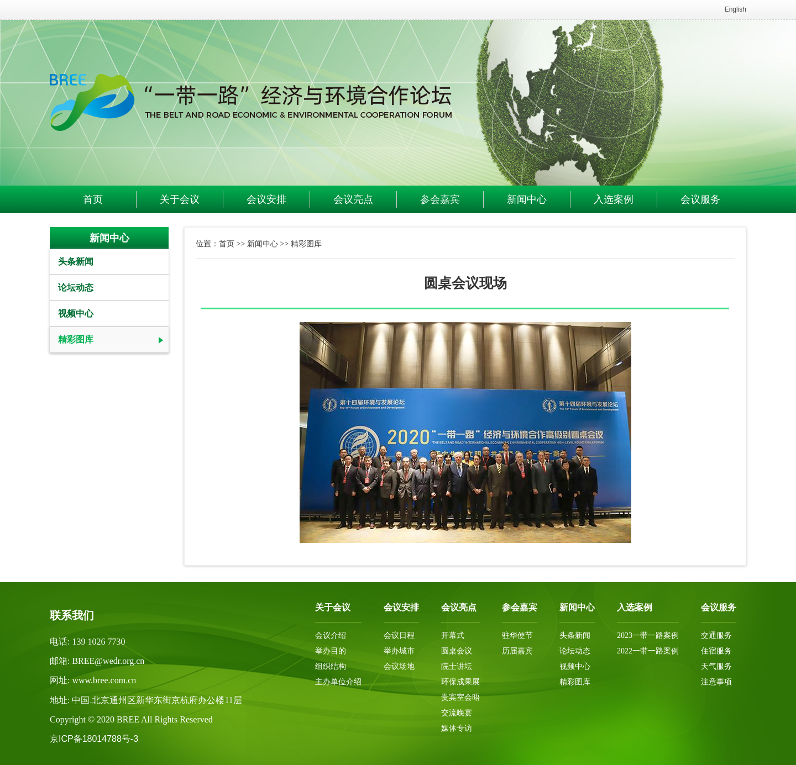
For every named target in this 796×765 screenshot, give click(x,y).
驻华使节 (517, 635)
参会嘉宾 (440, 199)
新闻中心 (527, 199)
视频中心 (75, 313)
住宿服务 (716, 651)
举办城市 (399, 651)
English (735, 9)
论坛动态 (75, 287)
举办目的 (330, 651)
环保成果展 (460, 682)
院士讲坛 (456, 666)
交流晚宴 (456, 713)
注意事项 (716, 682)
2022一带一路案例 (648, 651)
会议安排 (266, 199)
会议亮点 (353, 199)
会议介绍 (330, 635)
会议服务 (700, 199)
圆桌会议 (456, 651)
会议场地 (399, 666)
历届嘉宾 (517, 651)
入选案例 (613, 199)
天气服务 (716, 666)
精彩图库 (75, 339)
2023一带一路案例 (648, 635)
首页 (93, 199)
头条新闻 (75, 261)
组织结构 (330, 666)
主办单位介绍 (338, 682)
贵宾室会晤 (460, 697)
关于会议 (180, 199)
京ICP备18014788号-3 (94, 738)
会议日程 (399, 635)
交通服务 (716, 635)
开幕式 (452, 635)
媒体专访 (456, 728)
